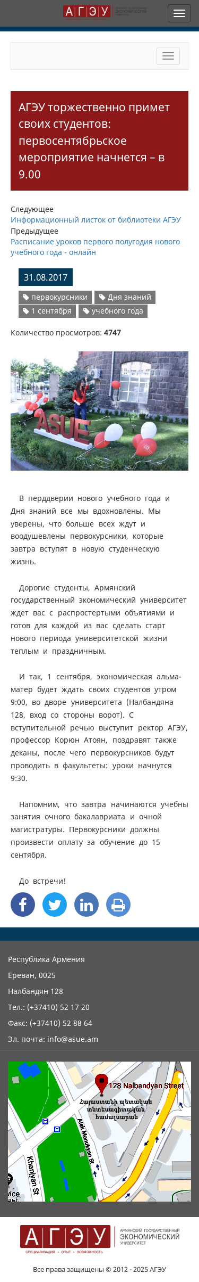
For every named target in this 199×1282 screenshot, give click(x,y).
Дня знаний (125, 297)
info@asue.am (72, 1039)
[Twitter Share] (54, 904)
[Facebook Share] (23, 904)
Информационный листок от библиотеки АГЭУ (96, 220)
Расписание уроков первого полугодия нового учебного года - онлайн (95, 246)
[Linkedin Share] (86, 904)
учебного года (113, 311)
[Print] (118, 904)
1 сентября (47, 311)
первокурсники (55, 297)
